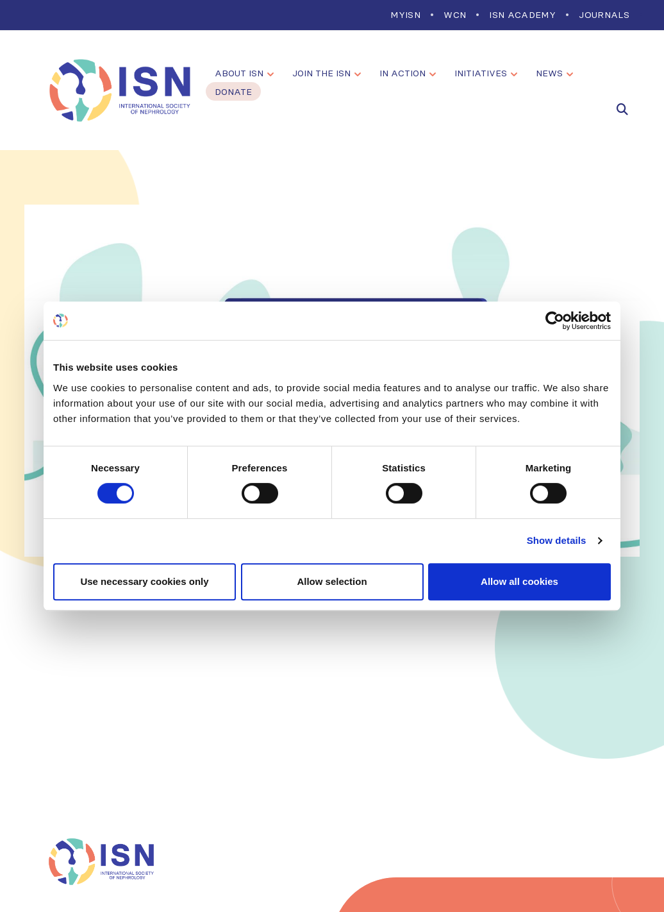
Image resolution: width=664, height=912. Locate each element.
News (549, 73)
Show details (556, 540)
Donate (233, 91)
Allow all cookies (519, 581)
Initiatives (480, 73)
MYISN (405, 15)
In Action (402, 73)
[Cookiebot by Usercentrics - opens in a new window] (555, 320)
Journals (604, 15)
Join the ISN (321, 73)
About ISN (239, 73)
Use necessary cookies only (144, 581)
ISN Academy (522, 15)
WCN (455, 15)
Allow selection (332, 581)
